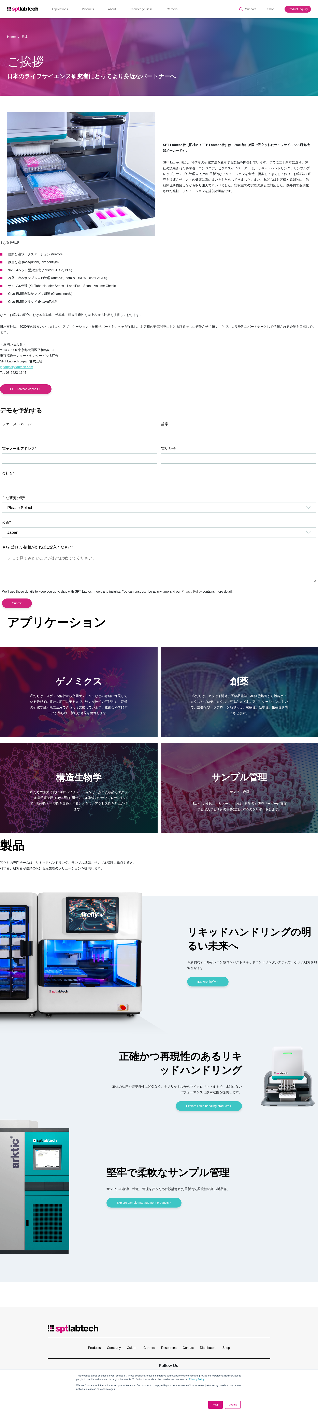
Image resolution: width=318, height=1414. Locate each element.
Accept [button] (215, 1404)
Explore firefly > (207, 981)
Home (11, 37)
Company (114, 1348)
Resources (168, 1348)
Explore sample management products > (144, 1202)
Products (88, 9)
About (112, 9)
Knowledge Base (141, 9)
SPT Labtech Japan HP (25, 389)
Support (250, 9)
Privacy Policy (196, 1379)
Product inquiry (298, 9)
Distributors (208, 1348)
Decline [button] (233, 1404)
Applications (60, 9)
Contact (188, 1348)
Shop (270, 9)
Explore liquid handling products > (209, 1106)
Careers (172, 9)
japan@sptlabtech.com (16, 367)
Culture (132, 1348)
